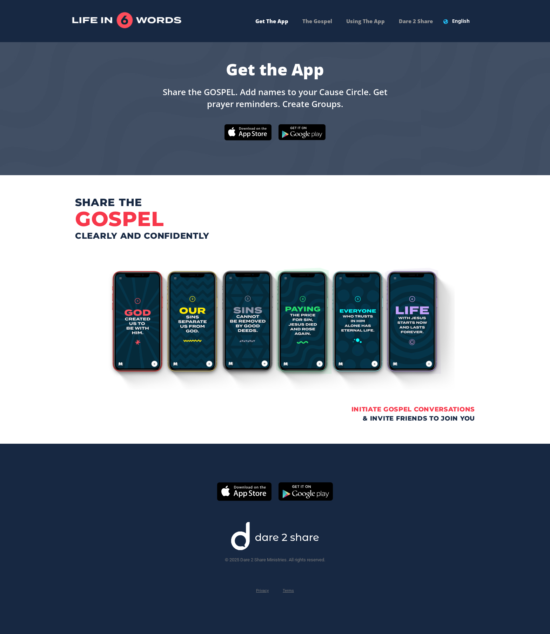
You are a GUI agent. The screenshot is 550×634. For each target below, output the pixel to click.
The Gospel (317, 21)
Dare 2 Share (416, 21)
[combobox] (461, 21)
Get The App (271, 21)
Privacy (262, 590)
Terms (288, 590)
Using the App (365, 21)
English (461, 21)
